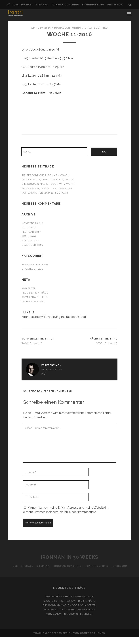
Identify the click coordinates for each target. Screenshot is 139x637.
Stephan (42, 4)
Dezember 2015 (32, 245)
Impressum (115, 4)
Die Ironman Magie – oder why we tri (48, 184)
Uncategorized (96, 27)
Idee (16, 4)
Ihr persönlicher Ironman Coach (45, 175)
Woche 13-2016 (32, 343)
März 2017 (29, 227)
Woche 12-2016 (107, 343)
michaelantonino (67, 27)
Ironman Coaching (65, 4)
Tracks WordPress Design (53, 633)
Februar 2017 (31, 232)
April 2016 (29, 236)
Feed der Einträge (35, 292)
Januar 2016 (30, 240)
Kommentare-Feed (35, 297)
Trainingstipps (93, 4)
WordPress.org (33, 301)
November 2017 (32, 223)
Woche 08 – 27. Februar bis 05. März (47, 179)
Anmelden (29, 288)
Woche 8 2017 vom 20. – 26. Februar (47, 188)
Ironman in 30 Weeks (69, 557)
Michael (27, 4)
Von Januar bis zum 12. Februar (45, 192)
